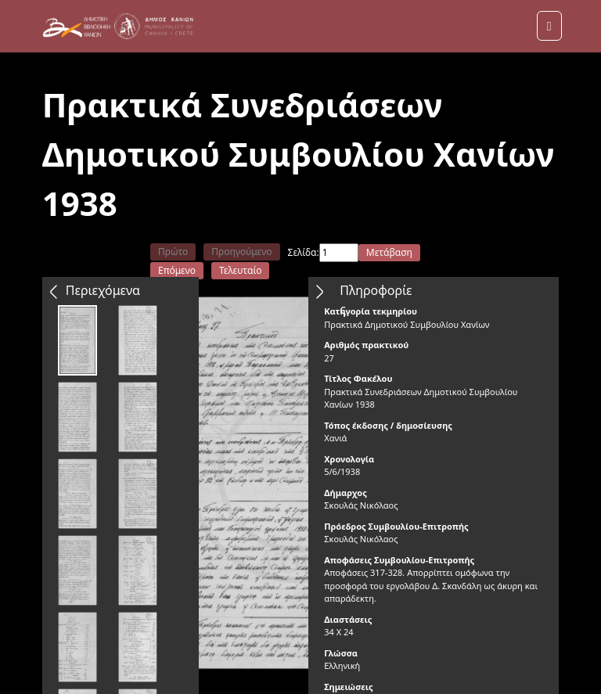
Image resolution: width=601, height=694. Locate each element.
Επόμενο (177, 270)
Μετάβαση (389, 252)
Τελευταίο (240, 270)
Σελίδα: (303, 252)
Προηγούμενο (241, 251)
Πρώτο (173, 251)
